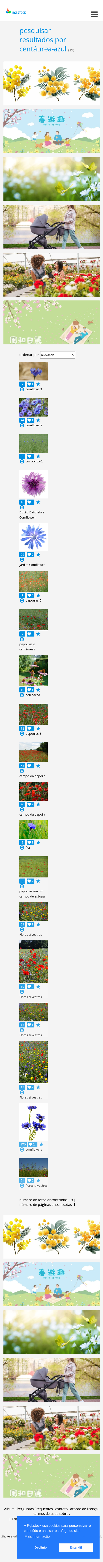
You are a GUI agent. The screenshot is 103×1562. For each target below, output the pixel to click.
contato (61, 1509)
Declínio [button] (41, 1547)
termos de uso (45, 1513)
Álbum (9, 1509)
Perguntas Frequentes (35, 1509)
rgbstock (15, 12)
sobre (63, 1513)
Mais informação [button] (37, 1536)
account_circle (22, 389)
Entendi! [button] (76, 1547)
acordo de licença (84, 1509)
